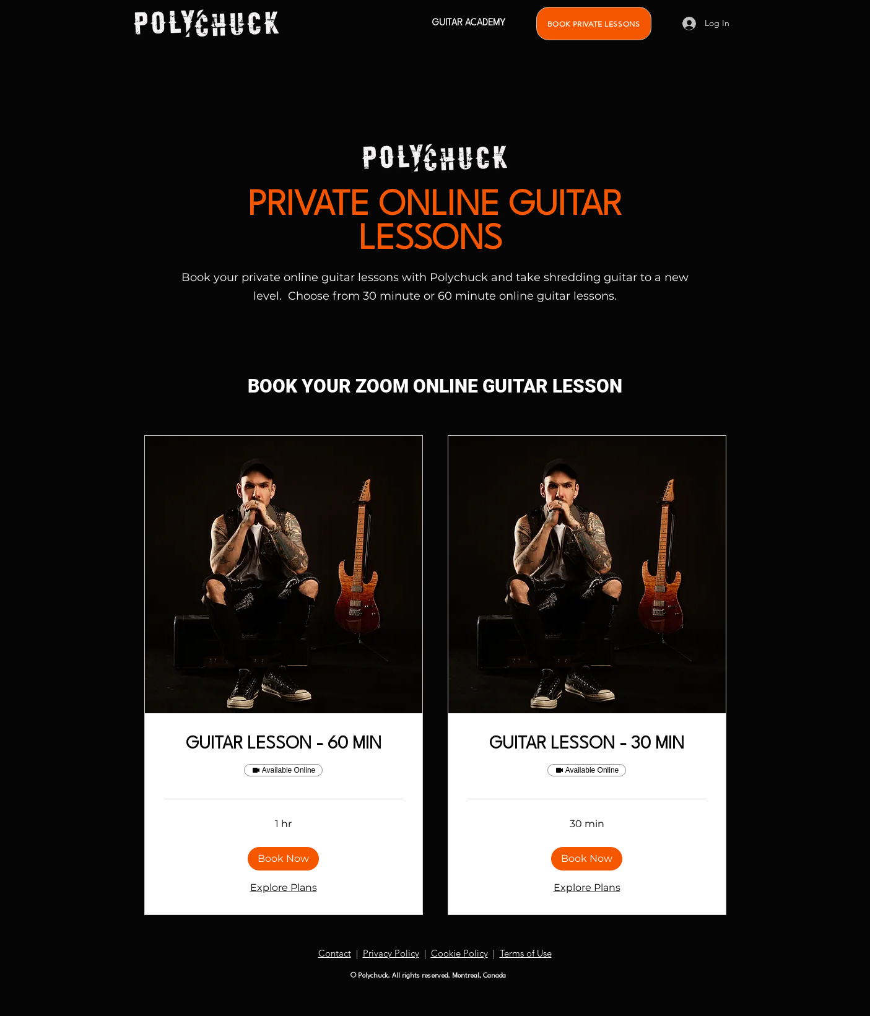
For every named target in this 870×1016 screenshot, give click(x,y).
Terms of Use (526, 953)
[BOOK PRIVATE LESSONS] (593, 23)
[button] (283, 858)
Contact (334, 953)
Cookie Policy (459, 953)
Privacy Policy (391, 953)
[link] (283, 744)
